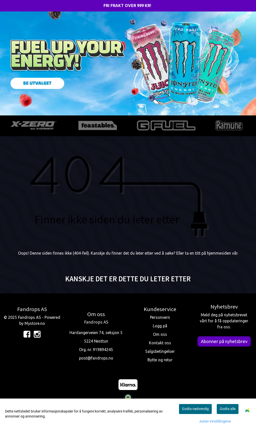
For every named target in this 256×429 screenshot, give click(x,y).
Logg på (160, 326)
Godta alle (228, 409)
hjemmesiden (219, 253)
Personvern (160, 317)
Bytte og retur (160, 360)
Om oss (160, 334)
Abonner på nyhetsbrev (224, 341)
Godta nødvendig (195, 409)
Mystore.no (34, 323)
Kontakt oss (160, 343)
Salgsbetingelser (160, 351)
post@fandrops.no (96, 358)
